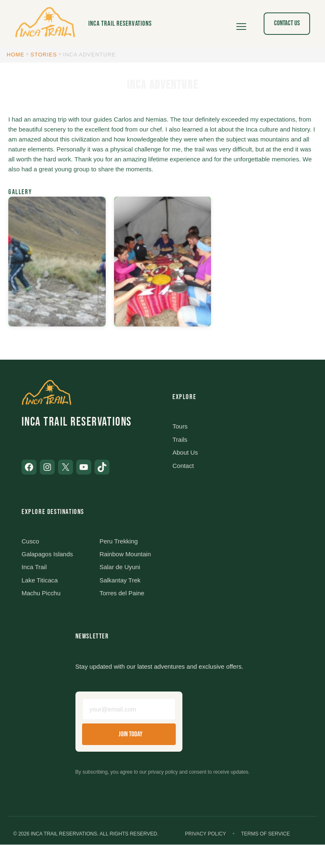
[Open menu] (241, 24)
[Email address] (129, 710)
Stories (44, 54)
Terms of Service (265, 834)
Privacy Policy (205, 834)
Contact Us (287, 23)
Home (15, 54)
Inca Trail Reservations (120, 23)
